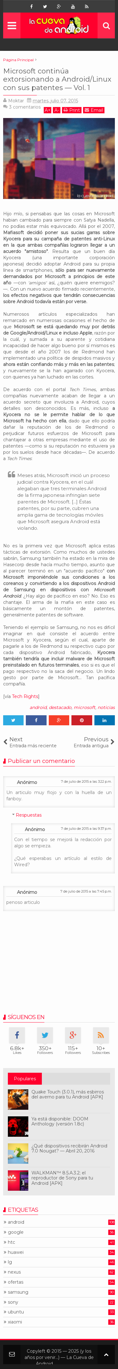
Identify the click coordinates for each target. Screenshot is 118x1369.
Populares (25, 1079)
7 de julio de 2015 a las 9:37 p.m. (86, 828)
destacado (60, 707)
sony (13, 1302)
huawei (16, 1252)
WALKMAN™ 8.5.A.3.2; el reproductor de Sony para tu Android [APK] (62, 1178)
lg (10, 1262)
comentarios (25, 107)
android (38, 707)
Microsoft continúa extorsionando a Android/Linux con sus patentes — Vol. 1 (57, 79)
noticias (106, 707)
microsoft (84, 707)
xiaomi (15, 1322)
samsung (18, 1292)
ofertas (15, 1282)
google (16, 1232)
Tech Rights (25, 696)
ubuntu (16, 1312)
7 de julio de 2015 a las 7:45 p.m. (86, 891)
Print (72, 110)
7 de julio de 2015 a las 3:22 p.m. (86, 781)
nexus (14, 1272)
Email (94, 110)
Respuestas (29, 815)
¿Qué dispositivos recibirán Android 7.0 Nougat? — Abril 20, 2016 (69, 1148)
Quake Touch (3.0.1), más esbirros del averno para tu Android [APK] (67, 1094)
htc (11, 1242)
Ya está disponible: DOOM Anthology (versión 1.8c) (59, 1121)
